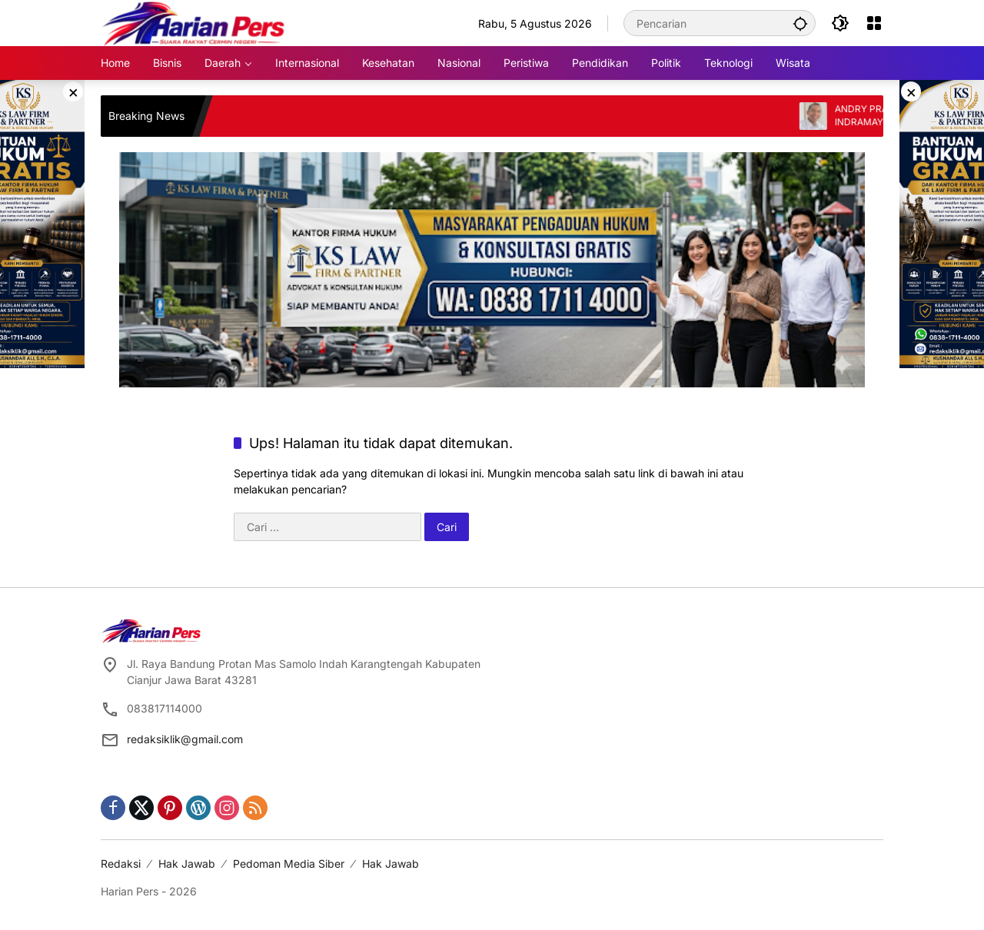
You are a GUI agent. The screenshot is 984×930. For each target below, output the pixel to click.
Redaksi (121, 863)
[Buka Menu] (874, 23)
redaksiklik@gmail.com (185, 739)
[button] (800, 23)
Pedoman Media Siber (288, 863)
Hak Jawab (186, 863)
